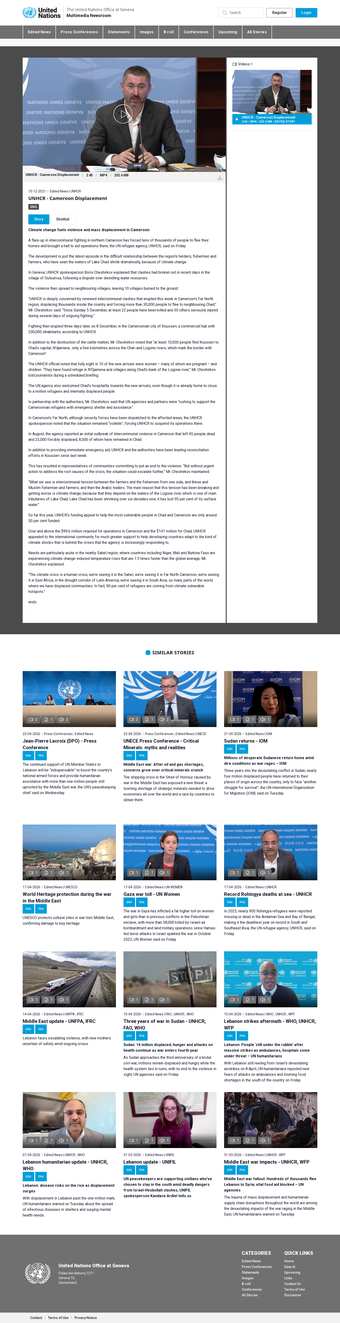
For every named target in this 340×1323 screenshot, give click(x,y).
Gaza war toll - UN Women (151, 894)
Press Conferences (79, 32)
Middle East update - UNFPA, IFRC (59, 1021)
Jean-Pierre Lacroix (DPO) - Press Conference (60, 744)
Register (279, 12)
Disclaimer (292, 1295)
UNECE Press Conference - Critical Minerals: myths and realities (161, 744)
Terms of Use (294, 1289)
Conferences (196, 32)
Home (289, 1261)
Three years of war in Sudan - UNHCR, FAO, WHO (164, 1024)
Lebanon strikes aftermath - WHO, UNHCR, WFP (270, 1024)
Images (146, 32)
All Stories (257, 32)
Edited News (39, 32)
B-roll (169, 32)
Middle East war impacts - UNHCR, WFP (267, 1162)
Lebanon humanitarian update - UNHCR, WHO (65, 1165)
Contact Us (292, 1284)
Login (306, 12)
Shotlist (62, 219)
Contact (36, 1318)
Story (38, 219)
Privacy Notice (85, 1318)
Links (288, 1278)
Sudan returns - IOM (246, 741)
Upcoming (227, 32)
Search (289, 1267)
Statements (119, 32)
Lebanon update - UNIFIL (149, 1162)
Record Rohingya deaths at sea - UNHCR (268, 894)
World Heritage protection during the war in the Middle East (67, 897)
